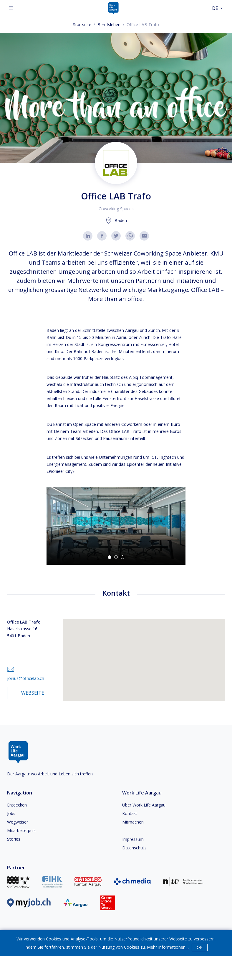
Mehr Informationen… (168, 947)
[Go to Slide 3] (122, 557)
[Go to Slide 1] (109, 557)
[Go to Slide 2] (116, 557)
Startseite (82, 24)
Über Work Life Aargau (143, 805)
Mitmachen (133, 822)
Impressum (133, 839)
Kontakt (129, 813)
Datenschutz (134, 848)
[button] (116, 526)
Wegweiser (17, 822)
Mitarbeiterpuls (21, 830)
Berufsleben (108, 24)
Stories (13, 839)
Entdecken (17, 805)
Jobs (11, 813)
